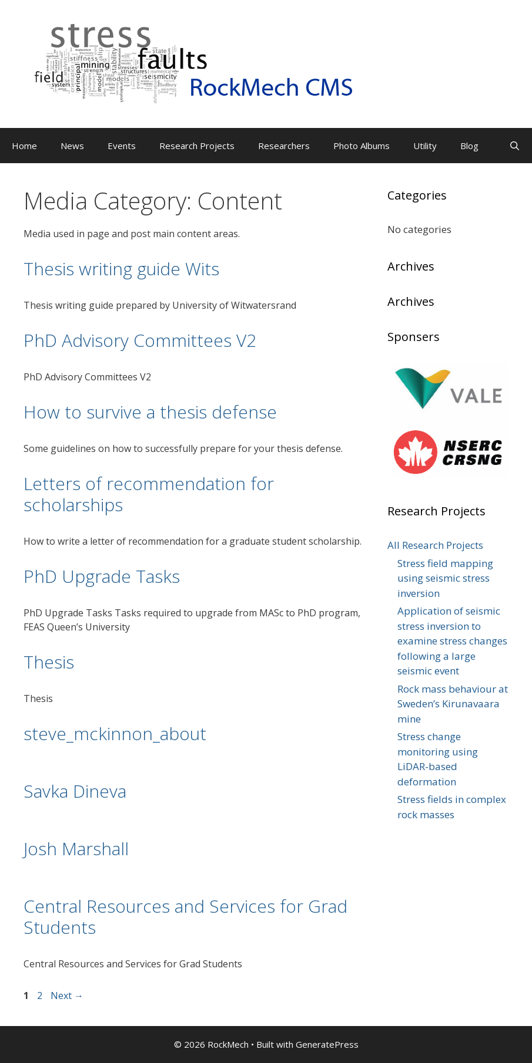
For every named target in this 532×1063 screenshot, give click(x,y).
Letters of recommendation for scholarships (149, 494)
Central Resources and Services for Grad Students (185, 916)
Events (122, 145)
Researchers (284, 145)
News (72, 145)
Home (24, 145)
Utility (425, 145)
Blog (469, 145)
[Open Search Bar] (514, 145)
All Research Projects (435, 545)
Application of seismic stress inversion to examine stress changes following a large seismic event (452, 640)
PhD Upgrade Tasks (102, 576)
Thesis (49, 662)
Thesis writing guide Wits (121, 269)
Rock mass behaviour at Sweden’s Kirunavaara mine (452, 703)
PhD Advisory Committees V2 (140, 340)
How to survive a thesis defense (150, 412)
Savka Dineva (75, 791)
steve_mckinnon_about (115, 733)
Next (67, 995)
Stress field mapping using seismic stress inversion (445, 578)
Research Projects (197, 145)
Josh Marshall (76, 848)
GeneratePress (327, 1044)
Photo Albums (361, 145)
